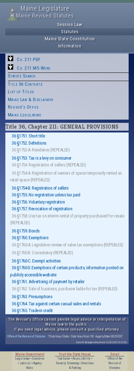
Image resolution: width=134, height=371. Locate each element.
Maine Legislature (24, 114)
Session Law (70, 24)
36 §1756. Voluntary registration (38, 202)
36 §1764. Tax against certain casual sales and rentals (56, 303)
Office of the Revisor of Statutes (26, 336)
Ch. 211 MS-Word (33, 68)
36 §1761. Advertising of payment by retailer (48, 281)
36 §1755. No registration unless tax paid (46, 194)
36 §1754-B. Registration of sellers (40, 188)
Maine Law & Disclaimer (30, 99)
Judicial (25, 363)
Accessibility (81, 358)
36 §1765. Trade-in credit (32, 310)
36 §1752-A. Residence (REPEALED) (41, 149)
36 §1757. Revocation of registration (42, 208)
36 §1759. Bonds (26, 231)
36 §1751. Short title (28, 136)
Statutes (69, 31)
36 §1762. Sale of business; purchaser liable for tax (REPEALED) (65, 288)
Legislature (22, 358)
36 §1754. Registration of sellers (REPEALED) (49, 164)
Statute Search (22, 76)
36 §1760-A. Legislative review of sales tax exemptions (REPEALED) (67, 244)
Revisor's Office (23, 107)
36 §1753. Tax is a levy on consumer (41, 158)
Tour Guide (63, 358)
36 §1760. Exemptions (30, 237)
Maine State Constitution (70, 38)
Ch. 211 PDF (29, 59)
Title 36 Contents (25, 84)
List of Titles (21, 91)
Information (69, 46)
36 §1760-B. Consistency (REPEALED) (42, 252)
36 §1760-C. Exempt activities (36, 261)
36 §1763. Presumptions (32, 296)
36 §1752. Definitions (29, 143)
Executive (38, 358)
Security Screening (67, 363)
